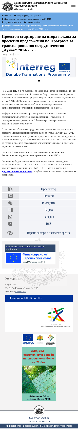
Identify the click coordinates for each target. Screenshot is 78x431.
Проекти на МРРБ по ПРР (25, 298)
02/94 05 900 (20, 291)
